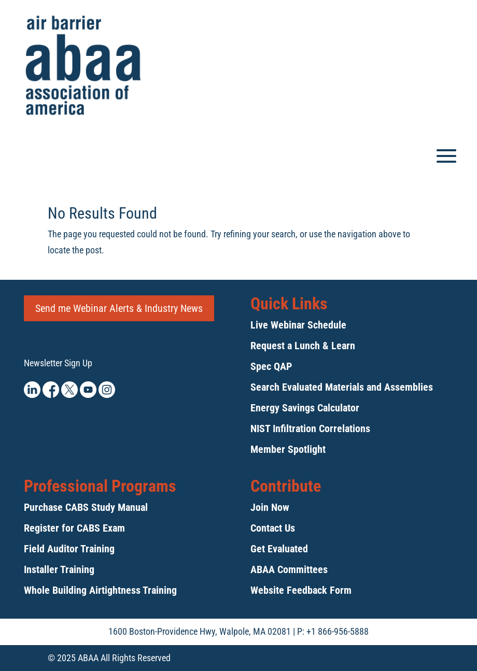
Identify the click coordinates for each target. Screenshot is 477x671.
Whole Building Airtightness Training (100, 590)
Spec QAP (271, 366)
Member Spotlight (288, 449)
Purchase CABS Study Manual (86, 507)
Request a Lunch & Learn (302, 345)
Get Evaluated (279, 548)
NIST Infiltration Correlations (310, 428)
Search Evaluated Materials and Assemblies (341, 387)
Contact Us (272, 528)
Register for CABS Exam (74, 528)
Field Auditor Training (69, 548)
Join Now (269, 507)
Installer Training (59, 569)
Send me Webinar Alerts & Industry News (119, 308)
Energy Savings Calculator (304, 408)
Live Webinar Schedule (298, 325)
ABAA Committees (289, 569)
